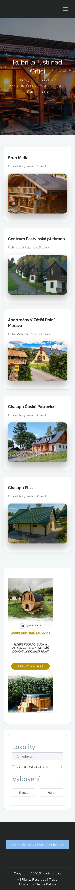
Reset (23, 793)
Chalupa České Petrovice (32, 406)
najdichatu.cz (51, 873)
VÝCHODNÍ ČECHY (30, 767)
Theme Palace (45, 884)
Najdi (51, 793)
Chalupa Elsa (20, 487)
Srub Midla (18, 157)
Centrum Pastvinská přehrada (36, 238)
